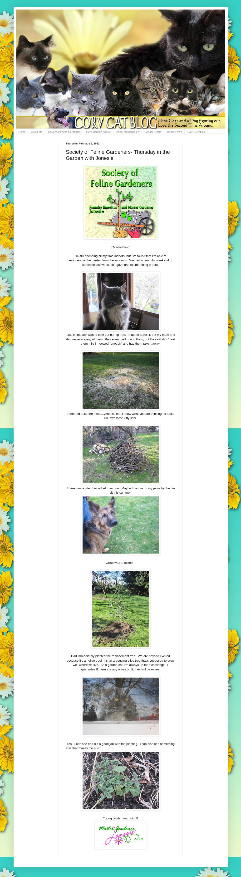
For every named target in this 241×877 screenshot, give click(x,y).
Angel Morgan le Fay (128, 131)
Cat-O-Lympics (196, 131)
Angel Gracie (154, 131)
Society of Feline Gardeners (64, 131)
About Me (36, 131)
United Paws (174, 131)
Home (22, 131)
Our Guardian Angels (98, 131)
